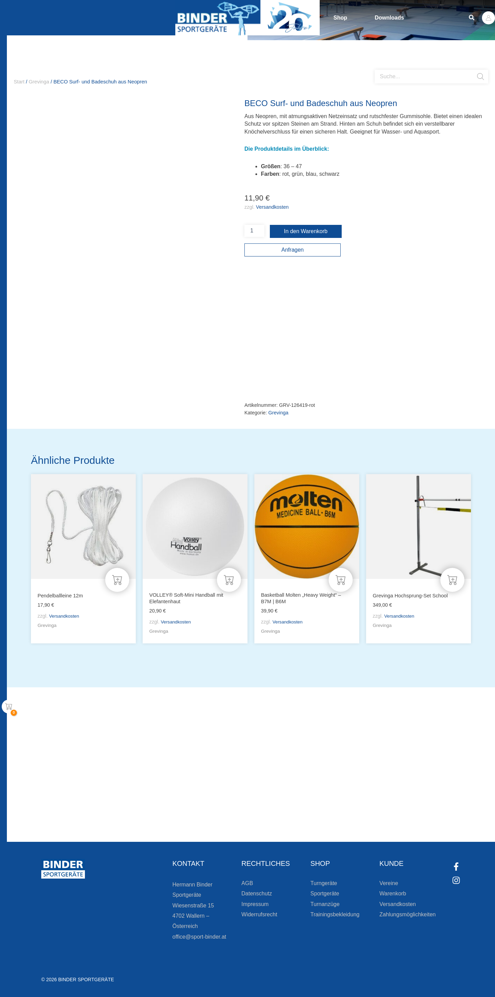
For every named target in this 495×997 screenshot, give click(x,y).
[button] (472, 17)
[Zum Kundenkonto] (285, 817)
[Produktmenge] (254, 231)
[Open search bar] (378, 67)
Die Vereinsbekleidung (333, 793)
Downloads (389, 18)
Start (19, 81)
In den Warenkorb (306, 231)
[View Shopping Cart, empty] (8, 706)
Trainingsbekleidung (335, 914)
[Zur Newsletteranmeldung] (72, 817)
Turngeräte (323, 883)
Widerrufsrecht (259, 914)
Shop (340, 18)
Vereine (389, 883)
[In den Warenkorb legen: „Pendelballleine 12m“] (117, 579)
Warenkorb (393, 894)
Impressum (254, 904)
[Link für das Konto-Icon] (488, 18)
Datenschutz (256, 894)
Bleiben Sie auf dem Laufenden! (142, 793)
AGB (247, 883)
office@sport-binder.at (199, 937)
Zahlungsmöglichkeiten (408, 914)
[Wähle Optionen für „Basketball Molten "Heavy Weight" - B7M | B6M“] (341, 579)
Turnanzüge (325, 904)
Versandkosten (272, 207)
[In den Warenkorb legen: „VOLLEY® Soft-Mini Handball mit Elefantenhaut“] (229, 579)
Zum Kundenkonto (321, 817)
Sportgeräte (324, 894)
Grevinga (39, 81)
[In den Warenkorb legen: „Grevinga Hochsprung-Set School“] (452, 579)
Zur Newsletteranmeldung (118, 817)
